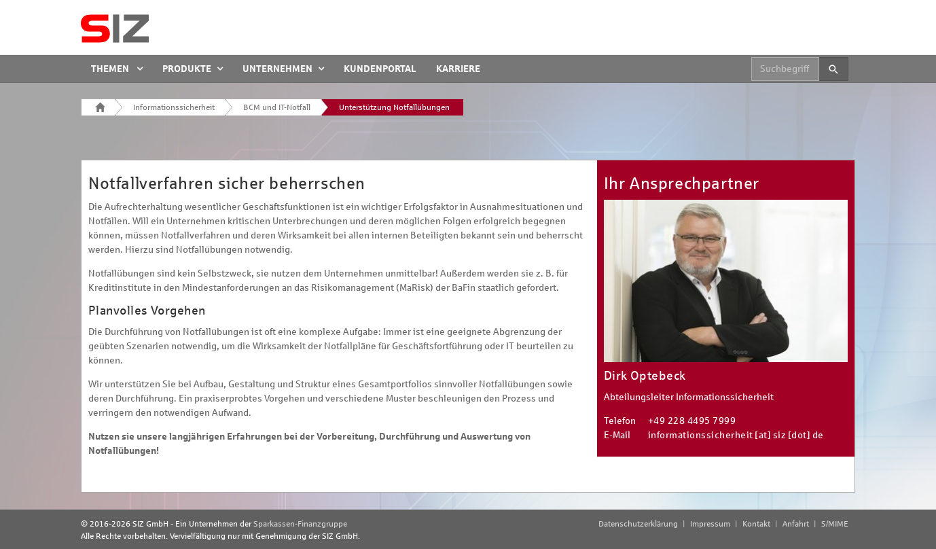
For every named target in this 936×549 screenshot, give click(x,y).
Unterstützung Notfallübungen (394, 107)
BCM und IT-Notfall (276, 107)
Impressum (710, 524)
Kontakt (756, 524)
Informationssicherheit (174, 107)
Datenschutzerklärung (638, 524)
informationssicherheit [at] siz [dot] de (736, 435)
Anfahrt (795, 524)
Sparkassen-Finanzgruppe (300, 524)
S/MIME (834, 524)
